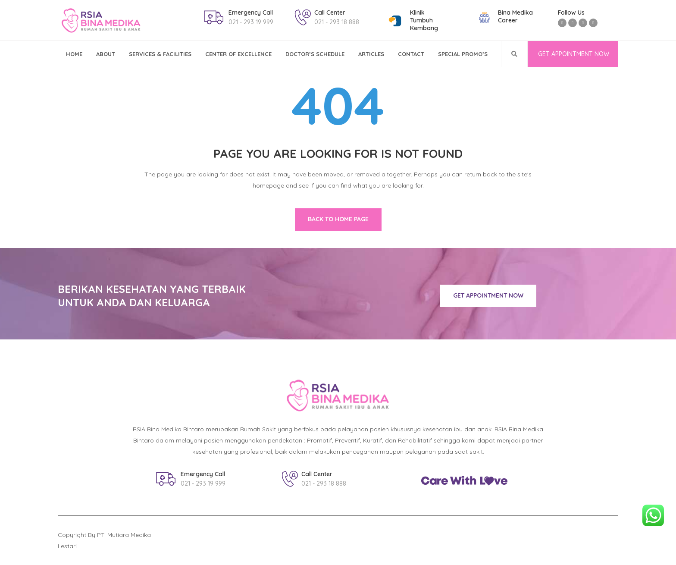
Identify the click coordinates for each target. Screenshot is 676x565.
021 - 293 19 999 (250, 22)
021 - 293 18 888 (336, 22)
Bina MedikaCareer (515, 16)
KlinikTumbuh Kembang (424, 20)
